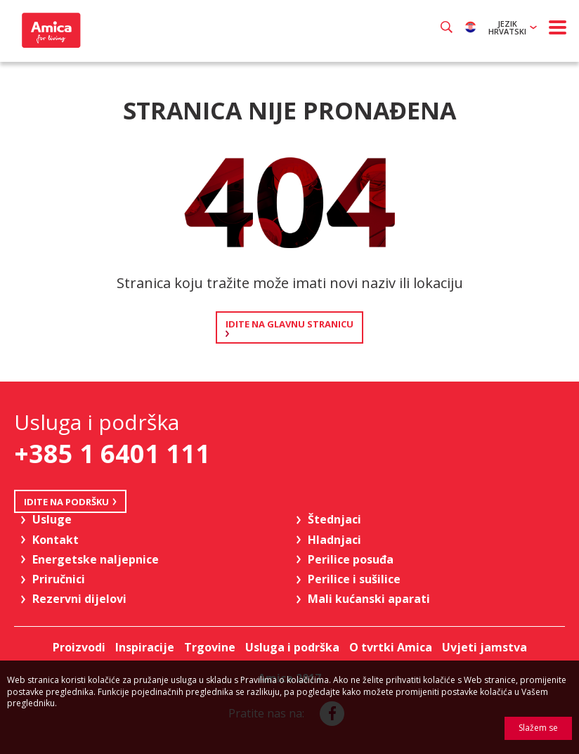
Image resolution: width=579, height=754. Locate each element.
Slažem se (538, 728)
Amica (50, 30)
